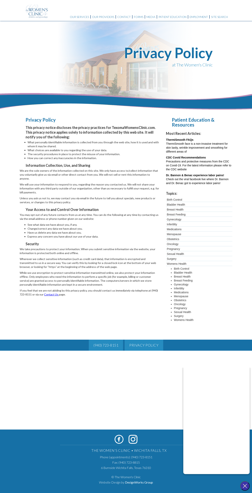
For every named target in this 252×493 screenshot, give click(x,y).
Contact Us (51, 294)
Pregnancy (173, 249)
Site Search (219, 17)
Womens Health (176, 263)
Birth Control (174, 199)
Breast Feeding (176, 214)
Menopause (174, 234)
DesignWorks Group (139, 482)
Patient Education (172, 17)
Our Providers (103, 17)
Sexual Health (175, 253)
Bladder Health (176, 204)
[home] (37, 9)
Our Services (79, 17)
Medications (174, 229)
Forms (138, 17)
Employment (199, 17)
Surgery (171, 258)
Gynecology (174, 219)
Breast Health (175, 209)
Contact (124, 17)
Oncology (172, 244)
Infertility (172, 224)
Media (150, 17)
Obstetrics (173, 239)
